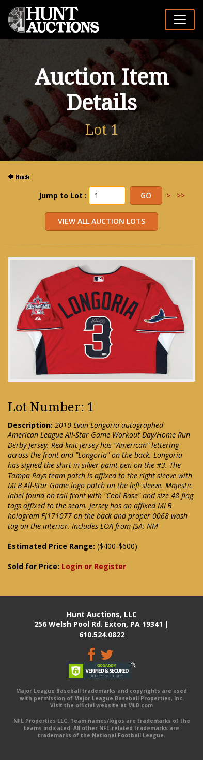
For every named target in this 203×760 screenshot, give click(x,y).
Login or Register (93, 566)
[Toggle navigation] (180, 19)
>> (181, 195)
